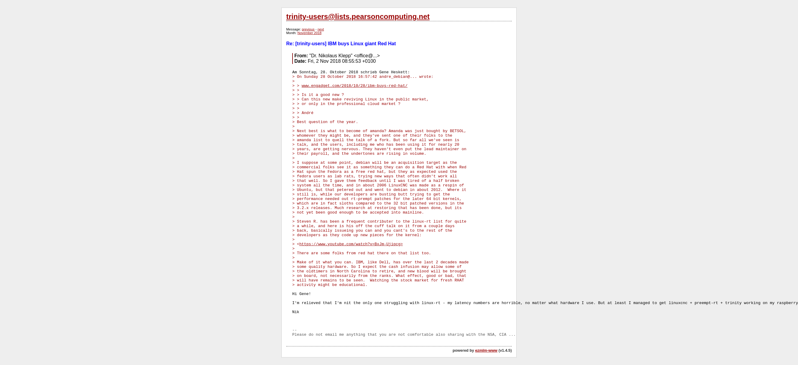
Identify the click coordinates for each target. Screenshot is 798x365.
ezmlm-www (486, 350)
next (321, 29)
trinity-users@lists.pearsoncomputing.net (357, 16)
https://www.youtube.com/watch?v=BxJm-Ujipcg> (351, 244)
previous (308, 29)
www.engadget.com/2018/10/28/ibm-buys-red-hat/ (354, 86)
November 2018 (309, 33)
